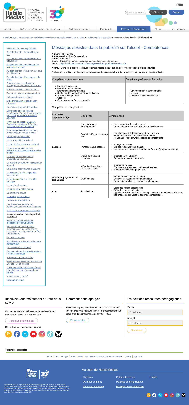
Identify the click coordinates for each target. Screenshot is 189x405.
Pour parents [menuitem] (106, 29)
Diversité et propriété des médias (22, 107)
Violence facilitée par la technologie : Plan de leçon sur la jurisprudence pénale (24, 270)
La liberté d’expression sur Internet (23, 144)
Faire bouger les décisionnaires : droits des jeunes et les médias (22, 131)
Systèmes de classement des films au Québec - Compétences (24, 262)
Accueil (6, 37)
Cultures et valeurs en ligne (19, 97)
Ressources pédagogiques (22, 37)
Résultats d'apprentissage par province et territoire (55, 37)
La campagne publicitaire (18, 136)
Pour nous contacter (93, 386)
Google (64, 356)
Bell (57, 356)
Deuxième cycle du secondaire (99, 37)
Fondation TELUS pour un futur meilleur (103, 356)
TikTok (128, 356)
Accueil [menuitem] (7, 29)
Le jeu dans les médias (17, 185)
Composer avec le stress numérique (23, 93)
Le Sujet (131, 318)
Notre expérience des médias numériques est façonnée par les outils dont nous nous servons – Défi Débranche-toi (24, 230)
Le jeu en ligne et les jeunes (20, 189)
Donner (176, 12)
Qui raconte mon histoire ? (19, 247)
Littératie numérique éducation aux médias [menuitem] (40, 29)
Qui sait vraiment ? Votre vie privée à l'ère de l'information (24, 252)
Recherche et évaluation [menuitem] (80, 29)
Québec (81, 37)
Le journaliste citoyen (16, 193)
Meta (73, 356)
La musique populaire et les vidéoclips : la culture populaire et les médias (24, 150)
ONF (80, 356)
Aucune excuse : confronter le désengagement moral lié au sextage (24, 84)
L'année (130, 307)
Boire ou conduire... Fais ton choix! (23, 89)
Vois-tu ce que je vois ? (17, 276)
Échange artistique (15, 280)
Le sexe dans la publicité (18, 200)
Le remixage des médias (18, 196)
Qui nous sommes (92, 381)
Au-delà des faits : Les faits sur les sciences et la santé (23, 66)
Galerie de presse (125, 377)
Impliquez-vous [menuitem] (177, 29)
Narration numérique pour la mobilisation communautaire (20, 221)
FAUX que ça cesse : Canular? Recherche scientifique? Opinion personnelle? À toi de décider (22, 124)
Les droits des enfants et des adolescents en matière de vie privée (24, 205)
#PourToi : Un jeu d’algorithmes (21, 48)
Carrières (88, 377)
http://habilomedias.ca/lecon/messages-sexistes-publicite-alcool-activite (93, 63)
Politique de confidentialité (130, 386)
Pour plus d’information (21, 321)
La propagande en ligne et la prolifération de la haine (20, 157)
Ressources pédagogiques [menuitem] (133, 29)
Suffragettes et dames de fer (20, 257)
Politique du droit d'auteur (129, 381)
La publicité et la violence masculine (23, 169)
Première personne (16, 238)
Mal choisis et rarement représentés (23, 210)
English (179, 5)
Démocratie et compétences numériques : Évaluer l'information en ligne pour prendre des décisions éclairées (24, 114)
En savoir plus (77, 320)
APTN (49, 356)
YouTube (138, 356)
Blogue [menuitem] (158, 29)
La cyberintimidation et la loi (20, 140)
